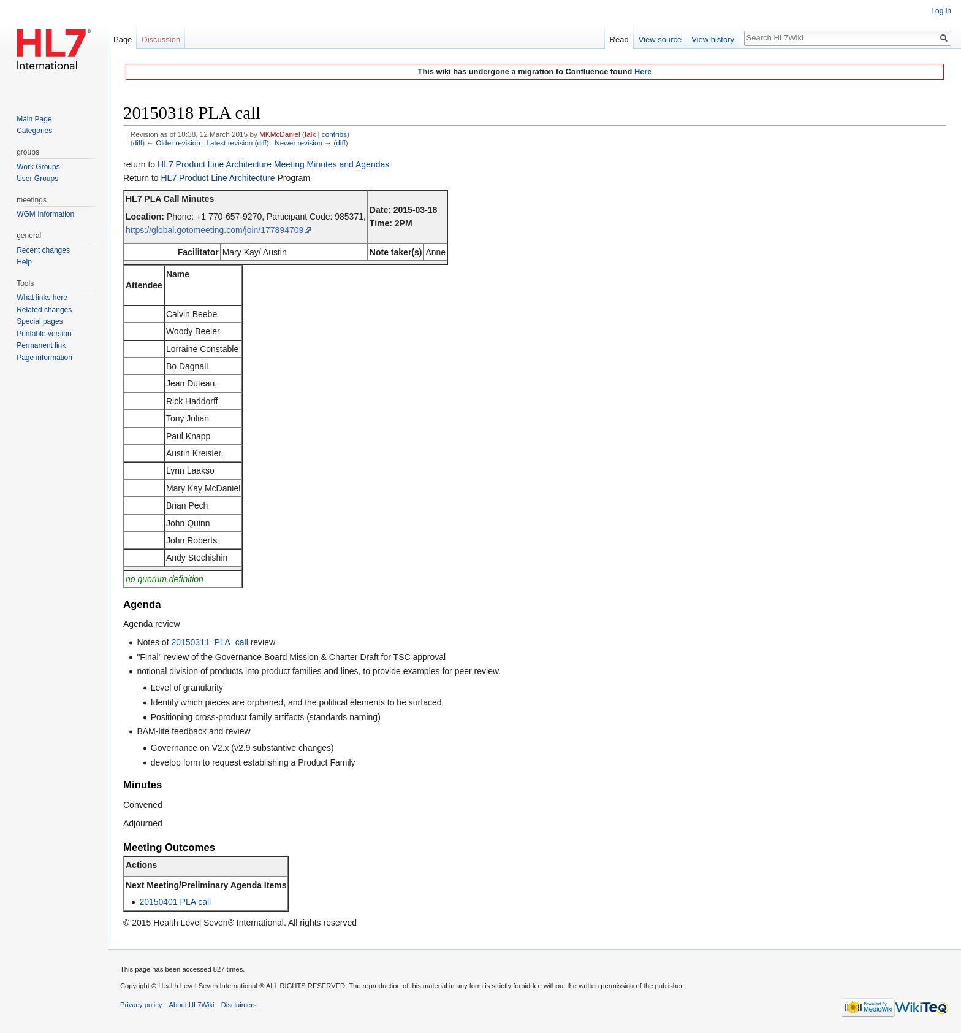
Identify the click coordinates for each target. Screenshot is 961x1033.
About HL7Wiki (192, 1004)
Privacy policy (141, 1004)
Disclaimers (239, 1004)
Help (24, 262)
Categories (34, 130)
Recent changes (43, 250)
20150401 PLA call (175, 902)
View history (712, 39)
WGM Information (45, 214)
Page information (44, 357)
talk (310, 134)
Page (122, 39)
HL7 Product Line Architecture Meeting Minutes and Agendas (273, 164)
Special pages (40, 321)
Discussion (161, 39)
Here (642, 71)
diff (137, 143)
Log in (941, 11)
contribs (334, 134)
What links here (42, 297)
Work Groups (38, 167)
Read (619, 39)
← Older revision (173, 143)
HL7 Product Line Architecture (219, 178)
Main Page (34, 119)
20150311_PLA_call (209, 642)
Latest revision (229, 143)
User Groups (37, 178)
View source (660, 39)
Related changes (44, 309)
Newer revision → (303, 143)
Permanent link (41, 345)
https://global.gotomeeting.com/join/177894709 (214, 230)
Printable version (44, 333)
